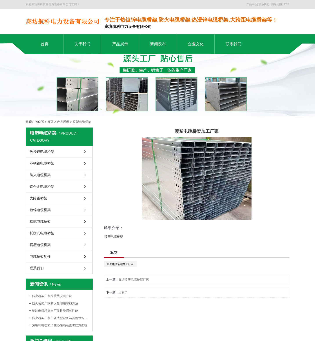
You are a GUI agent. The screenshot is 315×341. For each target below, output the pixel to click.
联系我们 (264, 4)
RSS (286, 4)
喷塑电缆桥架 (82, 122)
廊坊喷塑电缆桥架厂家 (133, 279)
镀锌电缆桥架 (40, 210)
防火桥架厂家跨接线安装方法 (52, 296)
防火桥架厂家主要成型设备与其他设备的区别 (60, 318)
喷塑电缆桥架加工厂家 (120, 264)
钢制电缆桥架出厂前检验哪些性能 (55, 310)
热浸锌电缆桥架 (42, 151)
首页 (50, 122)
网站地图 (276, 4)
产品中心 (251, 4)
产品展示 (63, 122)
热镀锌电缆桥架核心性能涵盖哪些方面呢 (59, 325)
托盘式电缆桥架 (42, 233)
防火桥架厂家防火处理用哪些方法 (55, 303)
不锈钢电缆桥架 (42, 163)
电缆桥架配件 (40, 256)
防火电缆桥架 (40, 175)
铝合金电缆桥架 (42, 186)
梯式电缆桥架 (40, 221)
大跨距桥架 (38, 198)
